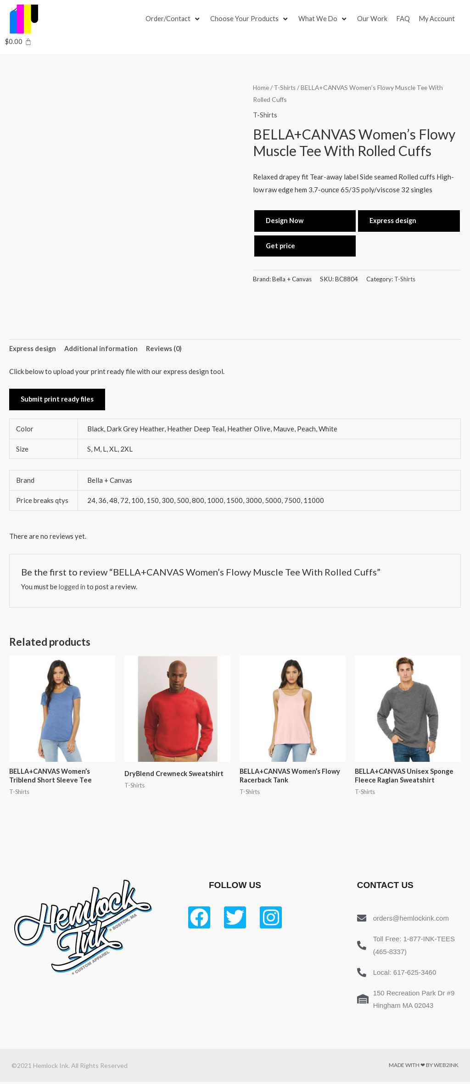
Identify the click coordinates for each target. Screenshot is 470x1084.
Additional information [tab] (103, 349)
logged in (73, 587)
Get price (281, 246)
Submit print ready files (58, 400)
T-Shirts (286, 87)
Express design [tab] (33, 349)
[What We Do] (324, 19)
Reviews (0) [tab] (166, 349)
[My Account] (440, 19)
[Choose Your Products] (251, 19)
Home (261, 87)
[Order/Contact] (174, 19)
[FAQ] (405, 19)
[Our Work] (374, 19)
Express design (393, 221)
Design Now (285, 221)
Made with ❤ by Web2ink (424, 1067)
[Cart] (18, 42)
